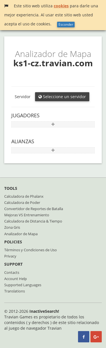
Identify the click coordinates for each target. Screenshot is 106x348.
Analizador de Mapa (21, 233)
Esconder (66, 24)
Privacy (10, 256)
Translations (14, 291)
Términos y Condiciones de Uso (30, 249)
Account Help (15, 278)
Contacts (11, 272)
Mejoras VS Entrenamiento (26, 214)
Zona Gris (12, 227)
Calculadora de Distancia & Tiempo (33, 221)
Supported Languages (22, 284)
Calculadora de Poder (22, 202)
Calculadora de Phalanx (24, 196)
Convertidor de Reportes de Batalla (33, 208)
